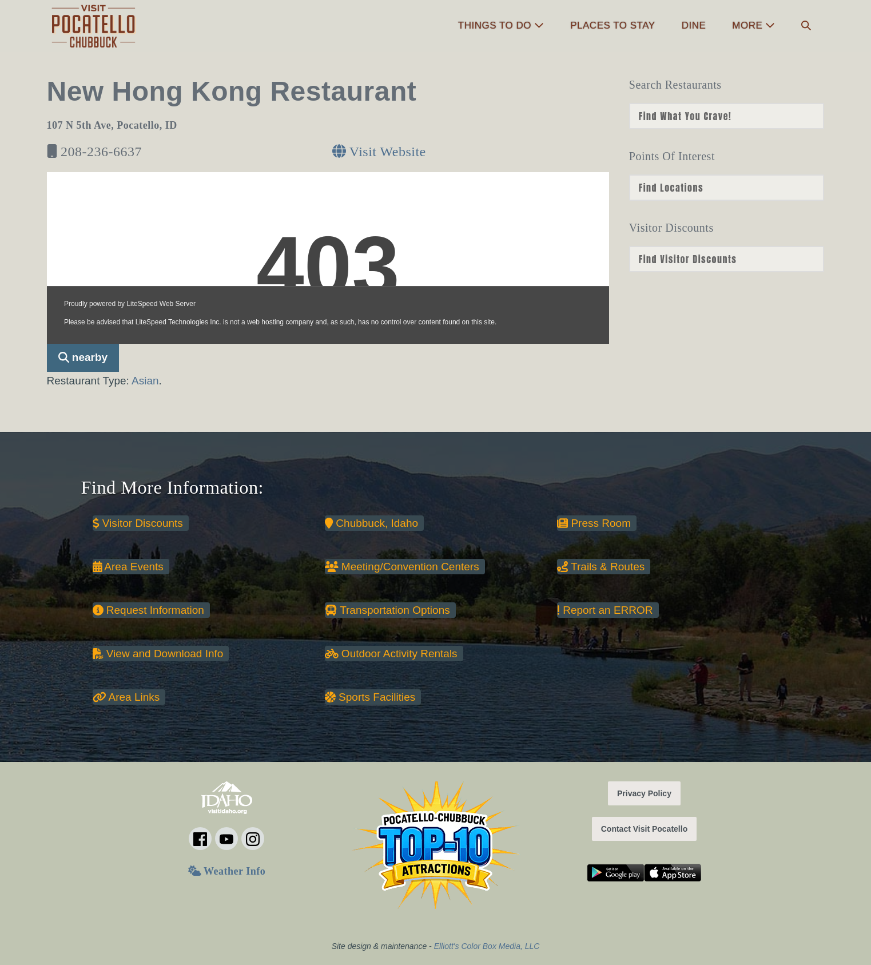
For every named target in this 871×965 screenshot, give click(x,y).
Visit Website (379, 151)
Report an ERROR (605, 610)
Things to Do (501, 25)
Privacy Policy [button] (644, 793)
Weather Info (226, 871)
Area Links (126, 697)
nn (727, 116)
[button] (806, 26)
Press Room (594, 523)
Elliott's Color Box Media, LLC (487, 946)
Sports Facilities (370, 697)
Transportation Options (387, 610)
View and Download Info (158, 654)
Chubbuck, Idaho (371, 523)
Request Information (148, 610)
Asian (145, 381)
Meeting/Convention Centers (402, 567)
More (753, 25)
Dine (694, 25)
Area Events (128, 567)
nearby (83, 357)
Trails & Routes (601, 567)
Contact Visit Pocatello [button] (644, 828)
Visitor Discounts (138, 523)
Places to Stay (612, 25)
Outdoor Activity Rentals (391, 654)
